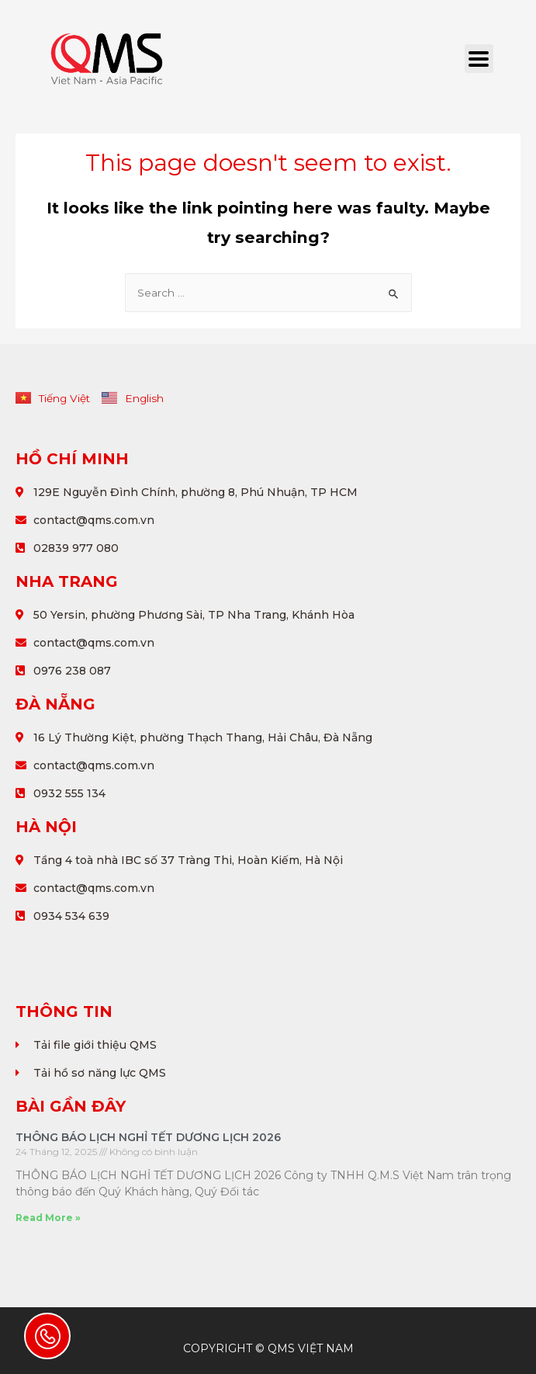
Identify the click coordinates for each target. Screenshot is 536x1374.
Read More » (48, 1217)
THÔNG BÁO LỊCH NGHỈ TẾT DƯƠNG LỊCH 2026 (148, 1137)
